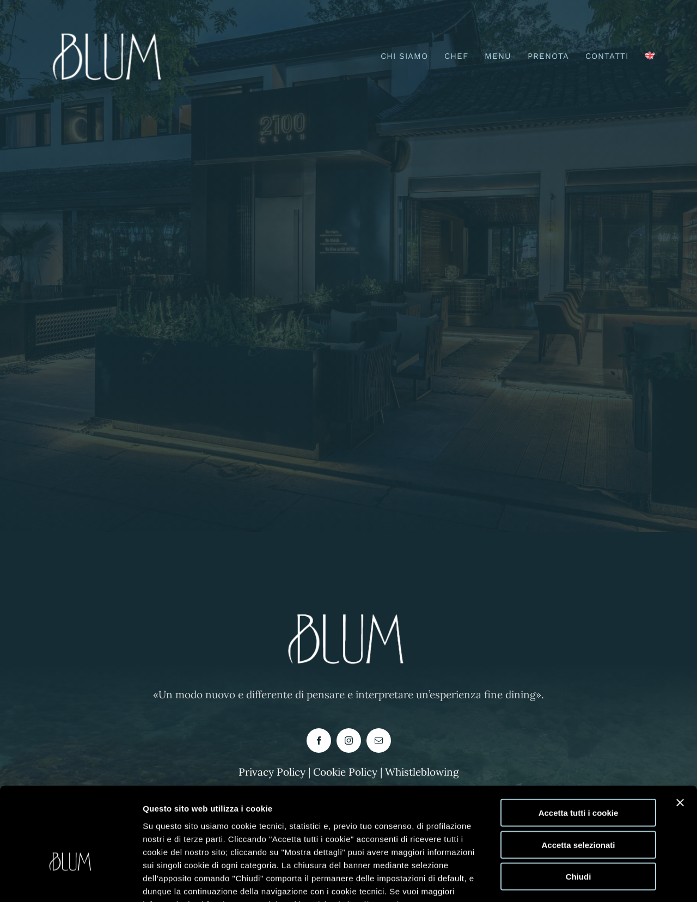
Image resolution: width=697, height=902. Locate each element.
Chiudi (578, 809)
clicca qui (379, 836)
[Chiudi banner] (680, 735)
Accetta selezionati (578, 777)
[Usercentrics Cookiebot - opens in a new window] (70, 881)
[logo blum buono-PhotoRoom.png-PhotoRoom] (109, 26)
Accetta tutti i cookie (579, 745)
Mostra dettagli (562, 880)
